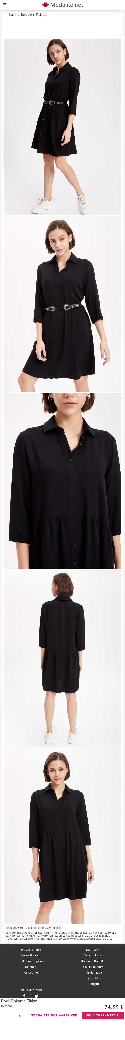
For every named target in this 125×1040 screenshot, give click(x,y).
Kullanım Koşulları (31, 961)
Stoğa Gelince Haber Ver (54, 1015)
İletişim (94, 984)
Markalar (31, 967)
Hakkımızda (93, 972)
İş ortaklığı (93, 978)
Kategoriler (31, 972)
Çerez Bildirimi (31, 955)
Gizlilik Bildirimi (93, 967)
